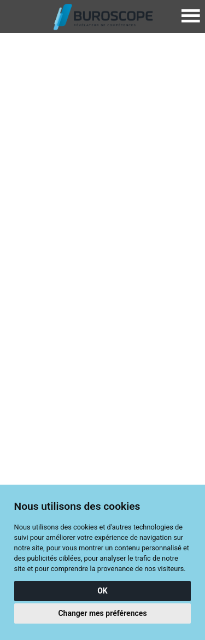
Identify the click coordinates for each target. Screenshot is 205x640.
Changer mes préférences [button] (102, 613)
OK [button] (102, 590)
